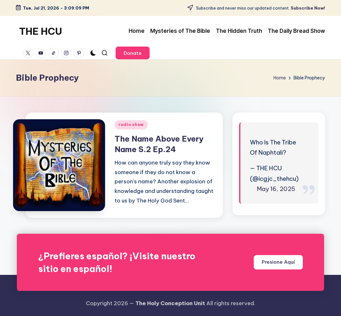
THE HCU (40, 31)
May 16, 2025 (276, 189)
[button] (133, 53)
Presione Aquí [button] (278, 262)
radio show (131, 124)
